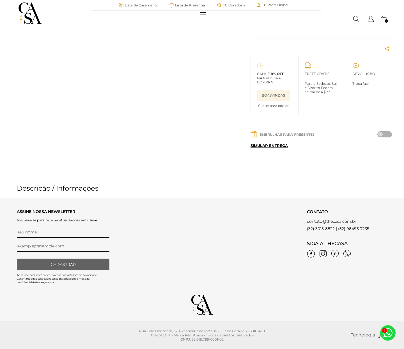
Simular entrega (269, 145)
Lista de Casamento (138, 5)
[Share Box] (387, 49)
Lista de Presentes (187, 5)
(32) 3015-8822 (321, 228)
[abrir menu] (205, 13)
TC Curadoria (231, 5)
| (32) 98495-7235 (352, 228)
